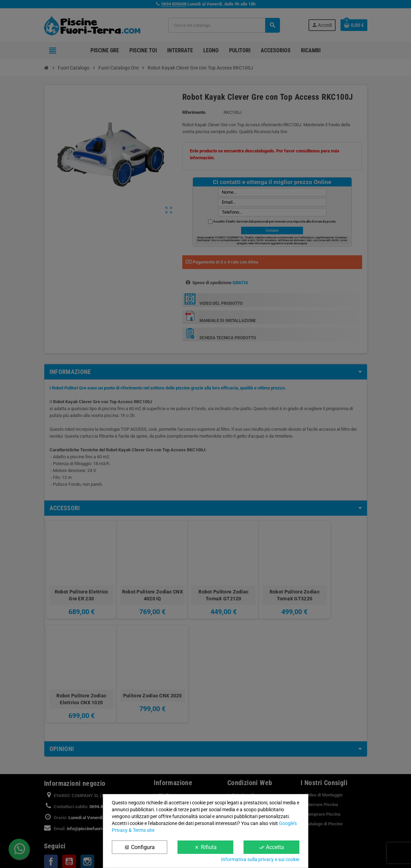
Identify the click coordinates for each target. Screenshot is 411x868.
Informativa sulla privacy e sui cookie (260, 859)
